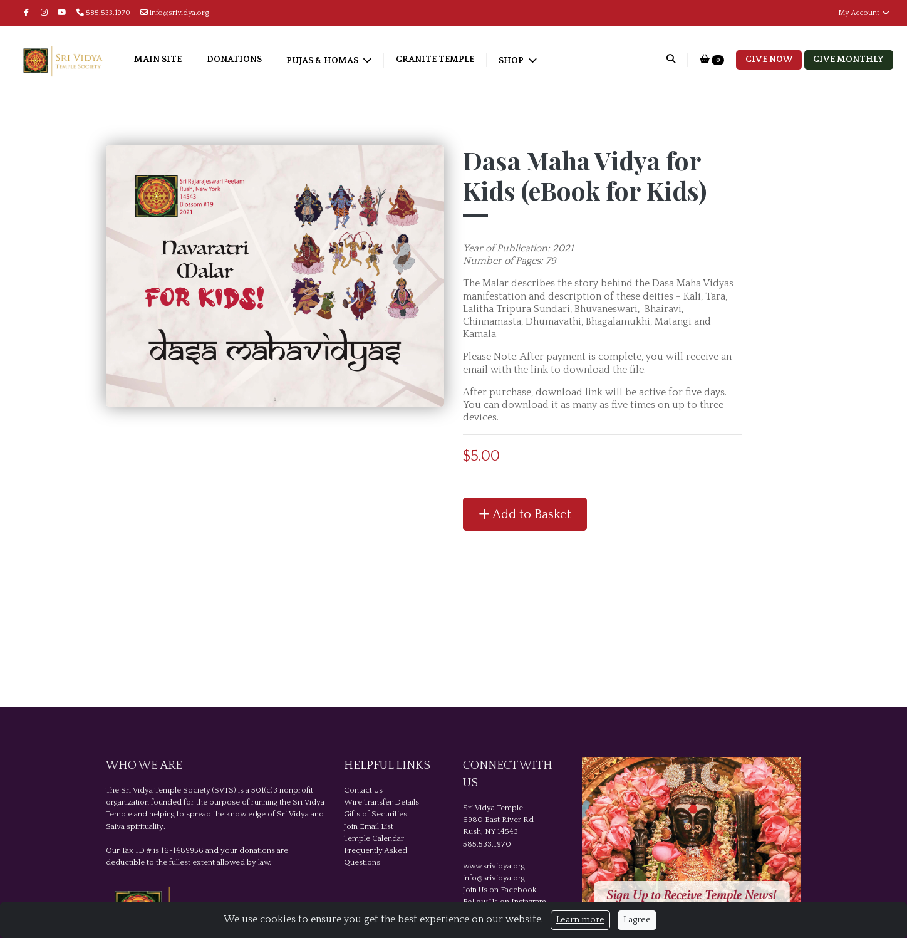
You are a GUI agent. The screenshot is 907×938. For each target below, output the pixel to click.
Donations (244, 60)
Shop (523, 61)
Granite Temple (446, 60)
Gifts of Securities (375, 814)
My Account (864, 13)
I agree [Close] (637, 920)
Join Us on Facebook (500, 889)
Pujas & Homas (334, 61)
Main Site (169, 60)
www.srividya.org (494, 866)
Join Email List (368, 826)
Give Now (769, 60)
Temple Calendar (374, 838)
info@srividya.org (174, 13)
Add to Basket (525, 514)
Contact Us (363, 790)
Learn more (580, 920)
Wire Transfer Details (381, 802)
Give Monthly (848, 60)
